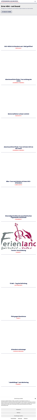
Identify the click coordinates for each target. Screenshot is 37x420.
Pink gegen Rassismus (18, 316)
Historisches (18, 285)
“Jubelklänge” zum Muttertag (18, 382)
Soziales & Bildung (18, 351)
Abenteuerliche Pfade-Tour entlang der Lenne (18, 80)
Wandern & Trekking (18, 82)
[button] (35, 398)
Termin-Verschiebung (18, 250)
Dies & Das (18, 48)
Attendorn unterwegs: (18, 349)
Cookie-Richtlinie (13, 418)
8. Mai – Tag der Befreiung (18, 283)
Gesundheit (18, 219)
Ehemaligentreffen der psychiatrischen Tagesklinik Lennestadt (18, 216)
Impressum (26, 418)
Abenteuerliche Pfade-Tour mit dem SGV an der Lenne (18, 147)
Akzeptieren (18, 409)
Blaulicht (18, 115)
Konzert (18, 252)
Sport (18, 318)
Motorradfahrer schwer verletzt (18, 114)
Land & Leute (18, 184)
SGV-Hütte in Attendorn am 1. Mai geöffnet (18, 46)
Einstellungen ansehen (18, 415)
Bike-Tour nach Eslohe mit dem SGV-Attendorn (18, 182)
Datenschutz (20, 418)
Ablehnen (18, 412)
